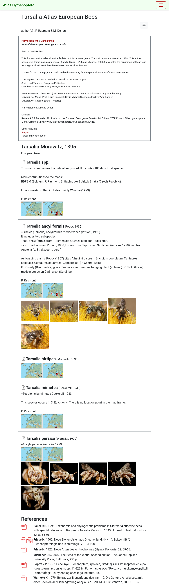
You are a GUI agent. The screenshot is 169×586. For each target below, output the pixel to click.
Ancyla (24, 132)
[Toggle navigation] (161, 5)
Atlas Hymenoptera (18, 5)
